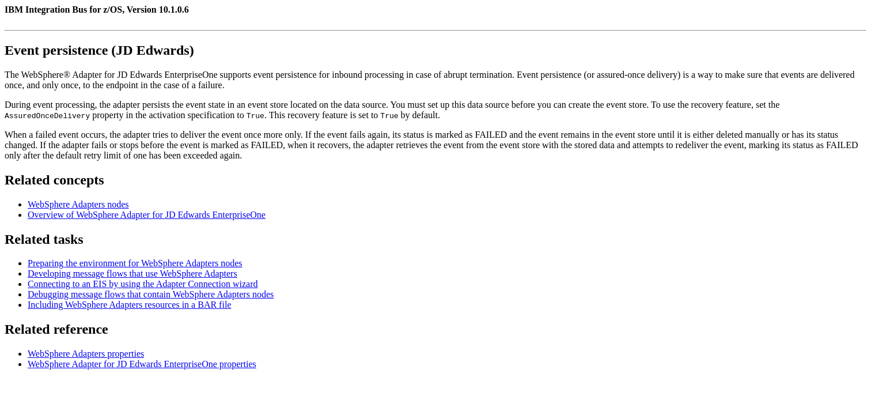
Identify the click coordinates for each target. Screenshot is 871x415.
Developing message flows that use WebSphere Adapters (132, 273)
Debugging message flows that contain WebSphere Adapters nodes (151, 294)
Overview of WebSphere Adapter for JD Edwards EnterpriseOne (147, 215)
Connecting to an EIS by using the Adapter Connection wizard (142, 284)
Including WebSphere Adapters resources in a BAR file (129, 305)
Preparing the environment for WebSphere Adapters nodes (135, 263)
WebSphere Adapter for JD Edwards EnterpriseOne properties (142, 364)
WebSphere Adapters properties (86, 354)
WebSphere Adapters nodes (78, 204)
